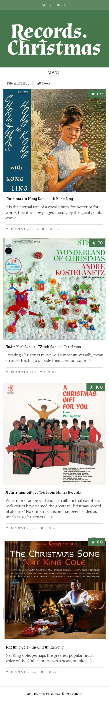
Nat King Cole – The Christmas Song (35, 647)
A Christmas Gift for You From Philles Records (43, 492)
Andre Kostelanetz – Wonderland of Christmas (43, 347)
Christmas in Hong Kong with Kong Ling (39, 198)
